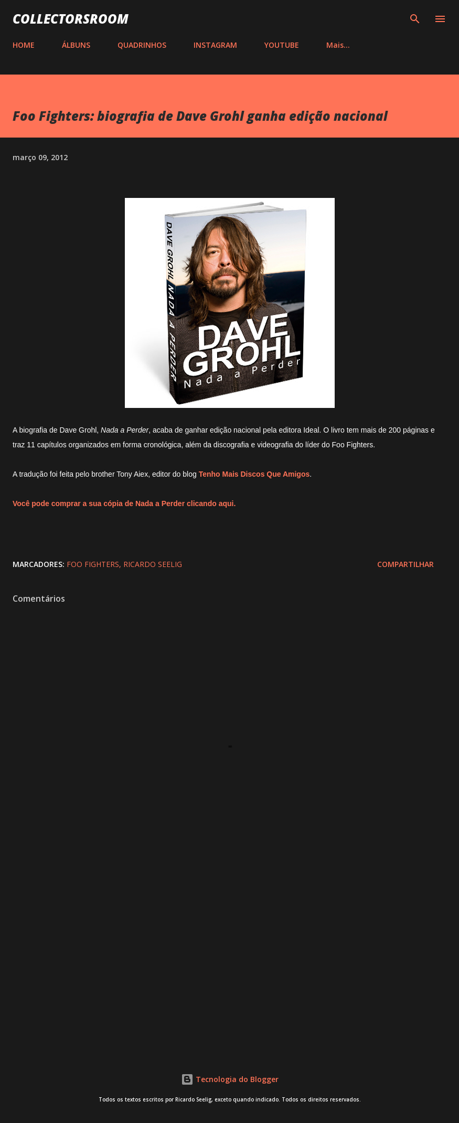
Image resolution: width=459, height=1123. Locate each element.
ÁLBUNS (76, 45)
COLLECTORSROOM (71, 18)
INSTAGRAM (215, 45)
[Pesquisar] (415, 19)
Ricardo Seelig (152, 564)
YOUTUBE (281, 45)
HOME (24, 45)
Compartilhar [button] (405, 564)
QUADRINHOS (142, 45)
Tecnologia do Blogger (230, 1079)
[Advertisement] (229, 954)
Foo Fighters (93, 564)
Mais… (338, 45)
